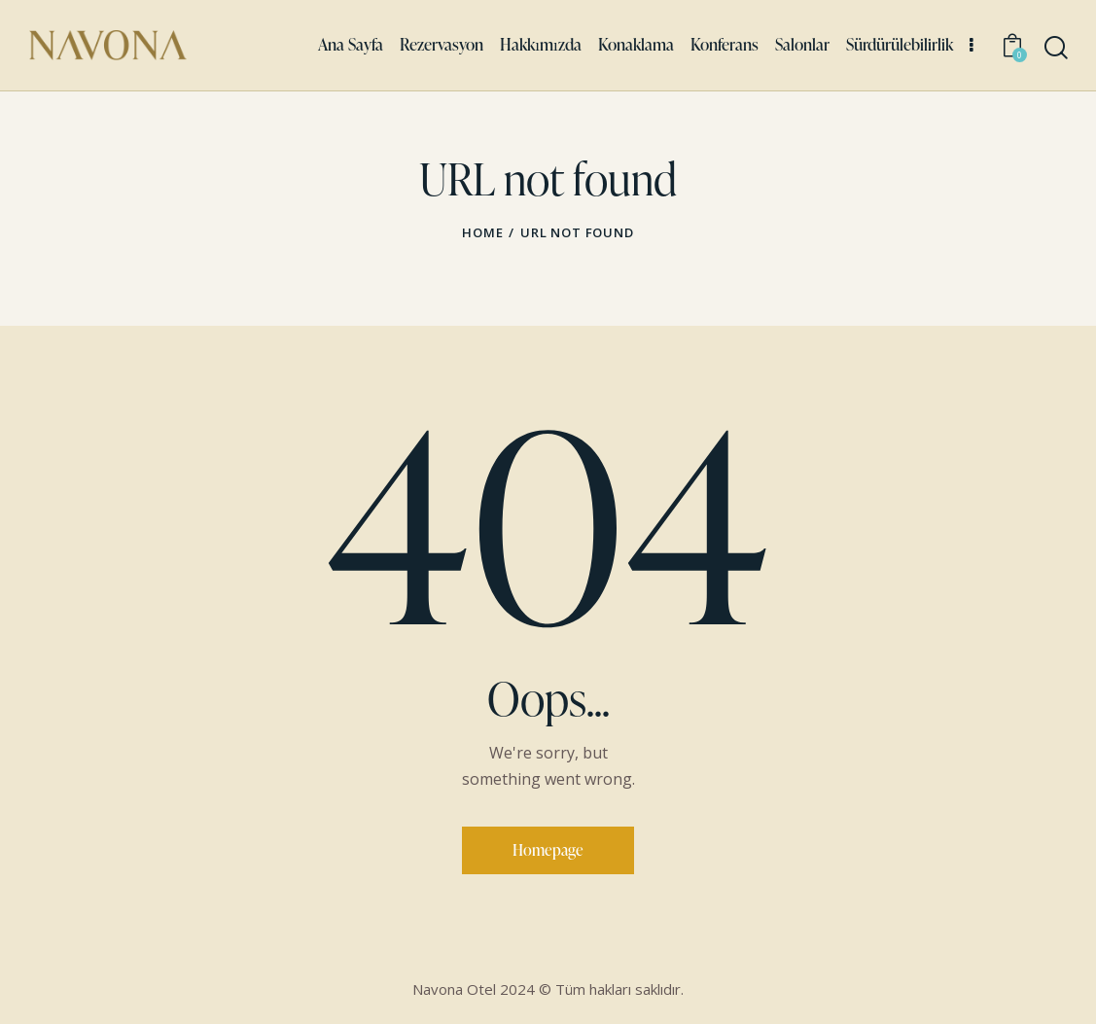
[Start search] (1055, 48)
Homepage (548, 850)
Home (482, 232)
